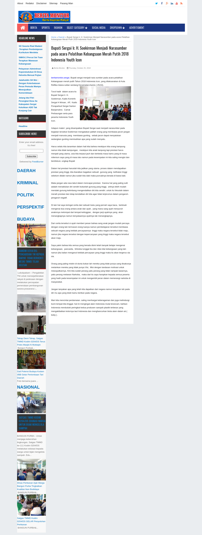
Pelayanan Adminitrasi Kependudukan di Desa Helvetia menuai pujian (30, 72)
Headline (23, 126)
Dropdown (117, 28)
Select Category (77, 28)
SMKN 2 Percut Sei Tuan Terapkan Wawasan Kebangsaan (31, 60)
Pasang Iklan (66, 3)
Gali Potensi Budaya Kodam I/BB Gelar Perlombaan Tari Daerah (30, 374)
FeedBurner (37, 161)
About (20, 3)
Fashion (58, 28)
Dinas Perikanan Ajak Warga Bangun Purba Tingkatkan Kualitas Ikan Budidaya (30, 486)
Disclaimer (41, 3)
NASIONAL (28, 387)
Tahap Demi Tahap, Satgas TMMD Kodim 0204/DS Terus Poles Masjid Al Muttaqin (31, 341)
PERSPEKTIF (30, 207)
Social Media (98, 28)
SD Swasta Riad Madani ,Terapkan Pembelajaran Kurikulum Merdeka (31, 49)
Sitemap (53, 3)
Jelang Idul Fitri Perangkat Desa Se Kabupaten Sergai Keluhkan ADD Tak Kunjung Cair (28, 104)
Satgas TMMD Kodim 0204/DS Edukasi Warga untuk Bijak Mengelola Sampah (32, 423)
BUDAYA (26, 219)
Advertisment (136, 28)
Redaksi (30, 3)
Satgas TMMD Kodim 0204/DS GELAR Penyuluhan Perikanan (31, 521)
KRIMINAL (27, 182)
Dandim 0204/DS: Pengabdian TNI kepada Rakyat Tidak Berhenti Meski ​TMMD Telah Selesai (31, 258)
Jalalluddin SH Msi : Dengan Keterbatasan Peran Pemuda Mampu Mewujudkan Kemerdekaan (30, 86)
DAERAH (26, 170)
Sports (46, 28)
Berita (33, 28)
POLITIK (25, 195)
